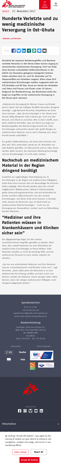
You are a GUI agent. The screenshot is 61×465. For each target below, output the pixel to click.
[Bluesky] (30, 412)
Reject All (38, 452)
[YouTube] (36, 412)
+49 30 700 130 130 (30, 310)
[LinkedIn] (41, 412)
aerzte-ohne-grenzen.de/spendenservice (30, 316)
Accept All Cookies (29, 460)
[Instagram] (25, 412)
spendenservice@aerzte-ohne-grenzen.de (30, 313)
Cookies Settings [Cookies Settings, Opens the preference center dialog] (20, 452)
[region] (30, 448)
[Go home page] (13, 4)
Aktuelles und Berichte (12, 39)
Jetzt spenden (45, 6)
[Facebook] (19, 412)
